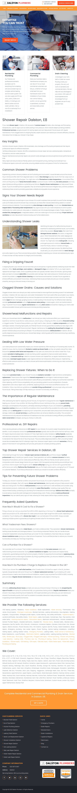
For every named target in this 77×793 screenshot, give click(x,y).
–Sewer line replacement (60, 639)
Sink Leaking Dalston (10, 747)
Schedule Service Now (66, 3)
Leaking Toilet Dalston (10, 733)
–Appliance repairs (68, 614)
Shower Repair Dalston (11, 743)
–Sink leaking (24, 641)
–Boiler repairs (32, 617)
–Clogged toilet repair (40, 637)
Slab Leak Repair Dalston (11, 750)
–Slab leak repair (42, 641)
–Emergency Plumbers (36, 632)
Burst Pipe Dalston (9, 723)
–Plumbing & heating (44, 639)
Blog (42, 743)
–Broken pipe (10, 637)
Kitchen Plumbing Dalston (12, 726)
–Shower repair (15, 641)
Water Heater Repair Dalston (12, 754)
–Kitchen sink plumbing (67, 637)
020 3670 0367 (48, 4)
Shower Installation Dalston (12, 740)
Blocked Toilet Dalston (10, 720)
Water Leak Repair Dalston (12, 757)
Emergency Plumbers (12, 8)
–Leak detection (7, 639)
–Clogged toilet (28, 637)
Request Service (10, 40)
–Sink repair (32, 641)
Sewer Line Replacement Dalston (14, 737)
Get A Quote (38, 703)
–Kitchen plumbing (53, 637)
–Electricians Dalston (32, 634)
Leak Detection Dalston (11, 730)
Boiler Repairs (22, 8)
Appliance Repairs (53, 8)
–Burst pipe (18, 637)
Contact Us (70, 8)
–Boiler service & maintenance (63, 632)
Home (4, 8)
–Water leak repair (67, 641)
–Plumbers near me (30, 639)
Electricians (62, 8)
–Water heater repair (54, 641)
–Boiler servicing (56, 610)
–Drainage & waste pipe (24, 612)
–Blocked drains (48, 622)
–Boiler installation (31, 610)
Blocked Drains (32, 8)
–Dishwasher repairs (35, 619)
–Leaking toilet (18, 639)
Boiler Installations (42, 8)
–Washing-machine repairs (19, 619)
